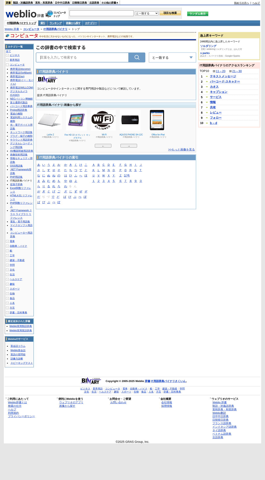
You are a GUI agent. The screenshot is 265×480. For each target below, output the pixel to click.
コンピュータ (31, 29)
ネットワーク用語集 (21, 132)
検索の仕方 (15, 405)
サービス (216, 97)
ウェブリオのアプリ (71, 402)
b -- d (213, 123)
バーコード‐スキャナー (225, 81)
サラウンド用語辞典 (21, 139)
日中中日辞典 (62, 2)
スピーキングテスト (22, 363)
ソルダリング (208, 46)
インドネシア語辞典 (224, 426)
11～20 (220, 71)
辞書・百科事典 (18, 312)
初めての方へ (241, 2)
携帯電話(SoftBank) (21, 72)
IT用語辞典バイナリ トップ (21, 23)
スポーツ (15, 288)
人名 (12, 303)
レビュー (216, 112)
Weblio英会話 (18, 350)
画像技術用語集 (19, 154)
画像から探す (73, 23)
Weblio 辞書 (12, 29)
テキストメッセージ (223, 76)
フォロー (216, 117)
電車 (12, 241)
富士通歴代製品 (19, 102)
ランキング (55, 23)
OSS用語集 (16, 165)
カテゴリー (91, 23)
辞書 (8, 2)
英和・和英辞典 (44, 2)
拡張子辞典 (16, 184)
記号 (127, 176)
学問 (12, 265)
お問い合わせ (118, 402)
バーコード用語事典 (21, 106)
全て (8, 51)
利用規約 (13, 412)
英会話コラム (18, 346)
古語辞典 (94, 2)
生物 (12, 293)
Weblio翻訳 (219, 412)
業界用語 (15, 60)
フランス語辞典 (221, 423)
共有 (213, 107)
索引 (42, 23)
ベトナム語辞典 (221, 433)
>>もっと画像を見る (181, 149)
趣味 (12, 284)
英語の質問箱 (18, 354)
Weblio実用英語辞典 (21, 330)
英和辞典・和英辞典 (224, 409)
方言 (12, 307)
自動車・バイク (18, 246)
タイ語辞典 (219, 430)
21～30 (237, 71)
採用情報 (166, 405)
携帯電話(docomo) (20, 69)
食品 (12, 298)
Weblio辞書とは (17, 402)
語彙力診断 (17, 358)
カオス (214, 86)
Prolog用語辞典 (18, 110)
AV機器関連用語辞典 (21, 150)
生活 (12, 274)
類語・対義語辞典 (23, 2)
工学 (12, 255)
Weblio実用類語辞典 (21, 326)
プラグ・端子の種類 (21, 136)
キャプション (218, 91)
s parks (205, 53)
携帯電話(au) (17, 76)
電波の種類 (16, 113)
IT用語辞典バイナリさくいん (168, 381)
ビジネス (15, 55)
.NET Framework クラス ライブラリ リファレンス (21, 214)
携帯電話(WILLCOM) (21, 87)
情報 (213, 102)
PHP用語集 (16, 177)
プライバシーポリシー (21, 416)
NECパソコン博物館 (21, 98)
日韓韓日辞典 (79, 2)
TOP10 (204, 71)
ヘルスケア (16, 279)
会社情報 (166, 402)
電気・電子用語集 (20, 221)
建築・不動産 (17, 260)
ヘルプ (256, 2)
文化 (12, 269)
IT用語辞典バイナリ (55, 29)
